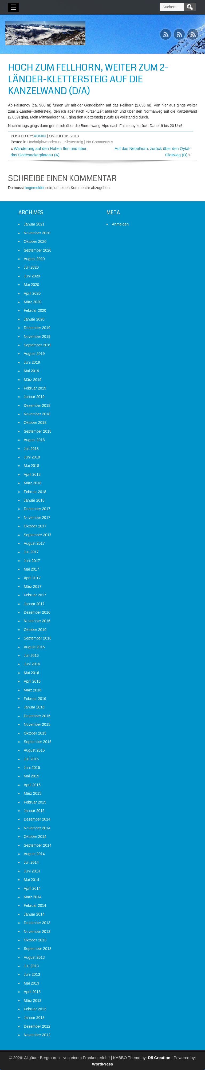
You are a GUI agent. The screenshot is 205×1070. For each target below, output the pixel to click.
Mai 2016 (31, 673)
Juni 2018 (32, 457)
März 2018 (32, 483)
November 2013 (37, 931)
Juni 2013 (32, 974)
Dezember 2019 (37, 328)
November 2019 (37, 336)
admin (40, 136)
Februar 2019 (35, 388)
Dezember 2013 (37, 923)
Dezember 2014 (37, 819)
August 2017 (34, 543)
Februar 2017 (35, 595)
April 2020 (32, 293)
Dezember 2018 (37, 405)
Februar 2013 (35, 1009)
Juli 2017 (31, 552)
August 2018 (34, 440)
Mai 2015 (31, 776)
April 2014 (32, 888)
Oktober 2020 (35, 241)
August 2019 (34, 353)
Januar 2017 (34, 604)
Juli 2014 (31, 862)
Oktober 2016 (35, 630)
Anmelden (120, 224)
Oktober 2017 (35, 526)
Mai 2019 (31, 371)
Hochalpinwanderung (44, 142)
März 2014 (32, 897)
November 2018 (37, 414)
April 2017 (32, 578)
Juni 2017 (32, 561)
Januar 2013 (34, 1017)
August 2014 (34, 854)
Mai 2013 (31, 983)
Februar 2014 (35, 905)
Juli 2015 (31, 759)
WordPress (102, 1064)
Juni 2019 (32, 362)
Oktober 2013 (35, 940)
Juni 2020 (32, 276)
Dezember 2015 (37, 716)
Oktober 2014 (35, 836)
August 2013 (34, 957)
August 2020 (34, 259)
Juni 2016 (32, 664)
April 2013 (32, 992)
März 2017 (32, 586)
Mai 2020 (31, 284)
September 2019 (38, 345)
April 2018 (32, 474)
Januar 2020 (34, 319)
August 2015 (34, 750)
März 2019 (32, 380)
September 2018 (38, 431)
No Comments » (99, 142)
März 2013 (32, 1000)
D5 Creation (159, 1057)
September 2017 (38, 535)
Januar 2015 (34, 811)
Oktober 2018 (35, 422)
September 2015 (38, 742)
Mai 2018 (31, 466)
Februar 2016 (35, 698)
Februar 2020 (35, 310)
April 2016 (32, 681)
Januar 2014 (34, 914)
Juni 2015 (32, 767)
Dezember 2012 (37, 1026)
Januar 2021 (34, 224)
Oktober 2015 (35, 733)
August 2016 (34, 647)
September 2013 (38, 948)
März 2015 (32, 793)
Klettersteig (74, 142)
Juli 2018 (31, 448)
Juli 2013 (31, 966)
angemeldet (34, 188)
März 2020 (32, 302)
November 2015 (37, 724)
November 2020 (37, 233)
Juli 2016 (31, 655)
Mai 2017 (31, 569)
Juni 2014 (32, 871)
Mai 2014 (31, 880)
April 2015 (32, 785)
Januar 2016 (34, 707)
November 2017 (37, 517)
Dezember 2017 (37, 509)
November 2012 (37, 1035)
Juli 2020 (31, 267)
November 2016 (37, 621)
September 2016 (38, 638)
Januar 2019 (34, 397)
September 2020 (38, 250)
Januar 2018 (34, 500)
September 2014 (38, 845)
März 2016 (32, 690)
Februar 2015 (35, 802)
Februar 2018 (35, 492)
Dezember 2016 (37, 612)
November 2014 (37, 828)
